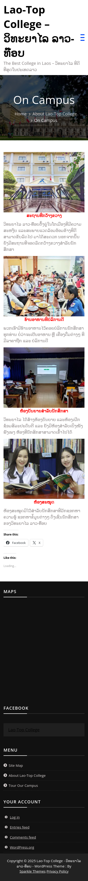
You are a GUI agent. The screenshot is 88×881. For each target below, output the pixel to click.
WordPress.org (22, 847)
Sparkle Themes (32, 871)
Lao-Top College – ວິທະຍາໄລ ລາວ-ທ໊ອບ (39, 31)
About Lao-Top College (27, 775)
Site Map (16, 765)
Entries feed (19, 827)
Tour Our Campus (23, 785)
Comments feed (23, 837)
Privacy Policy (57, 871)
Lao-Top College (24, 729)
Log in (15, 817)
